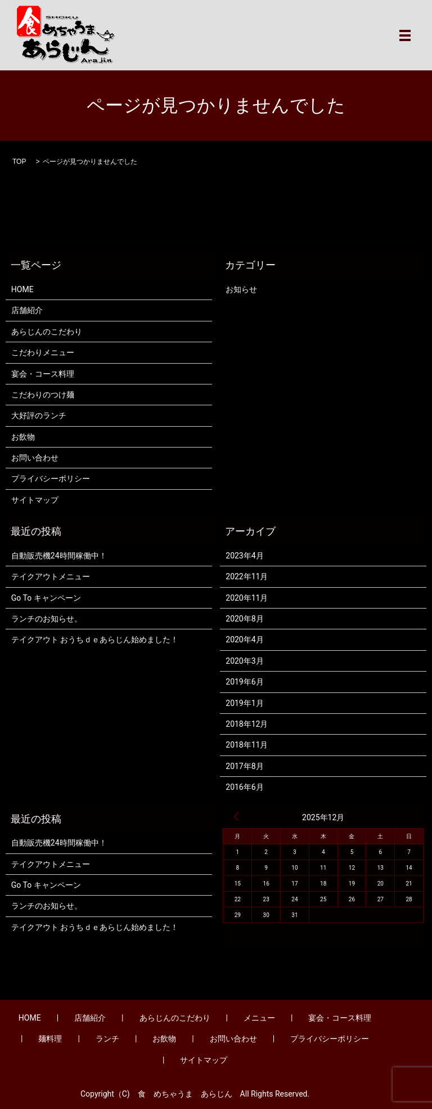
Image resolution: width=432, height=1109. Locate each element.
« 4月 (236, 816)
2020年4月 (244, 639)
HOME (22, 289)
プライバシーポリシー (50, 478)
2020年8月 (244, 618)
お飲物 (23, 436)
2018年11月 (247, 744)
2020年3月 (244, 660)
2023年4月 (244, 555)
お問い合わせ (34, 457)
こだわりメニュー (42, 352)
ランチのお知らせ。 (46, 618)
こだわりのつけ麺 (42, 394)
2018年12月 (247, 723)
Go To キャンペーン (46, 597)
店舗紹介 (27, 310)
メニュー (259, 1017)
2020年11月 (247, 597)
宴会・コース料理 (42, 373)
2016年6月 (244, 786)
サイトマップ (34, 499)
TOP (19, 162)
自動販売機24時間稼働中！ (59, 555)
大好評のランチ (38, 415)
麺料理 (50, 1038)
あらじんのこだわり (46, 331)
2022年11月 (247, 576)
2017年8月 (244, 766)
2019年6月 (244, 681)
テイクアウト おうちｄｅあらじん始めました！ (94, 639)
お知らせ (241, 289)
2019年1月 (244, 703)
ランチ (107, 1038)
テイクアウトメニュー (50, 576)
